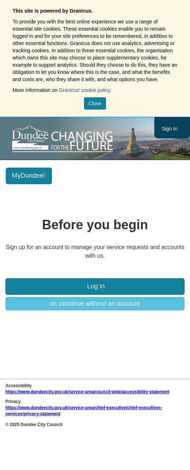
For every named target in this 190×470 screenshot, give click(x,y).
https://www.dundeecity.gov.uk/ (95, 138)
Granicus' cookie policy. (85, 90)
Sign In (169, 129)
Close (95, 103)
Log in (95, 286)
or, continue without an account (95, 303)
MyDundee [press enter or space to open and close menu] (29, 175)
